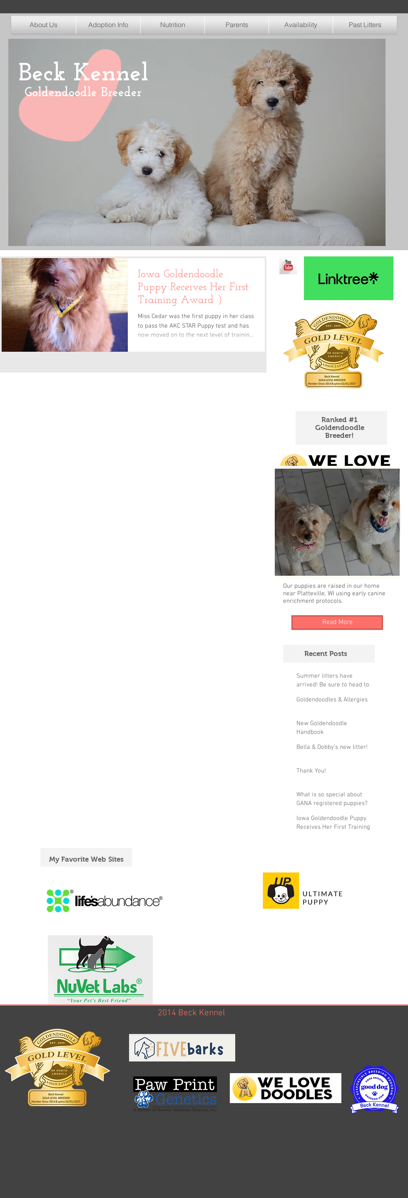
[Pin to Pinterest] (27, 207)
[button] (172, 25)
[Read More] (337, 622)
